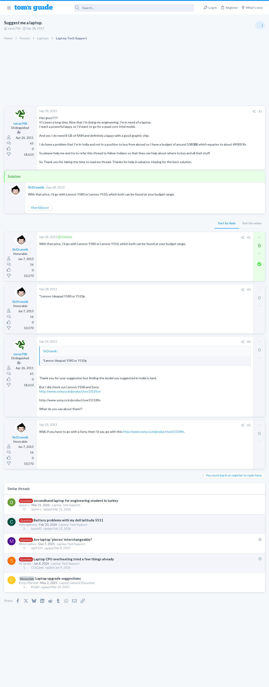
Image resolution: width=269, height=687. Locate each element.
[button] (9, 7)
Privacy (146, 681)
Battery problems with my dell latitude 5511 (68, 533)
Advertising (86, 681)
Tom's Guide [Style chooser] (232, 662)
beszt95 (36, 542)
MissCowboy (28, 557)
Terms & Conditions (177, 681)
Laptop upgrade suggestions (58, 592)
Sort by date (154, 236)
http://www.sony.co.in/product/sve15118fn (70, 449)
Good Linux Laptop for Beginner (234, 253)
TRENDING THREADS (212, 243)
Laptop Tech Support (66, 518)
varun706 (14, 28)
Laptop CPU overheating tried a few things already (74, 572)
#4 (176, 355)
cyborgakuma (28, 538)
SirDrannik (36, 200)
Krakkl (35, 600)
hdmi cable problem (225, 274)
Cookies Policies (117, 681)
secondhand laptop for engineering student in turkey (76, 514)
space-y (24, 518)
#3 (176, 303)
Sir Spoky (25, 577)
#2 (176, 250)
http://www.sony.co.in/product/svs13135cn (70, 404)
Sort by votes (179, 236)
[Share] (181, 111)
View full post (40, 221)
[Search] (126, 8)
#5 (176, 438)
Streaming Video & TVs (220, 283)
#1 (188, 111)
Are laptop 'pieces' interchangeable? (63, 553)
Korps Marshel (29, 596)
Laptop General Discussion (77, 596)
